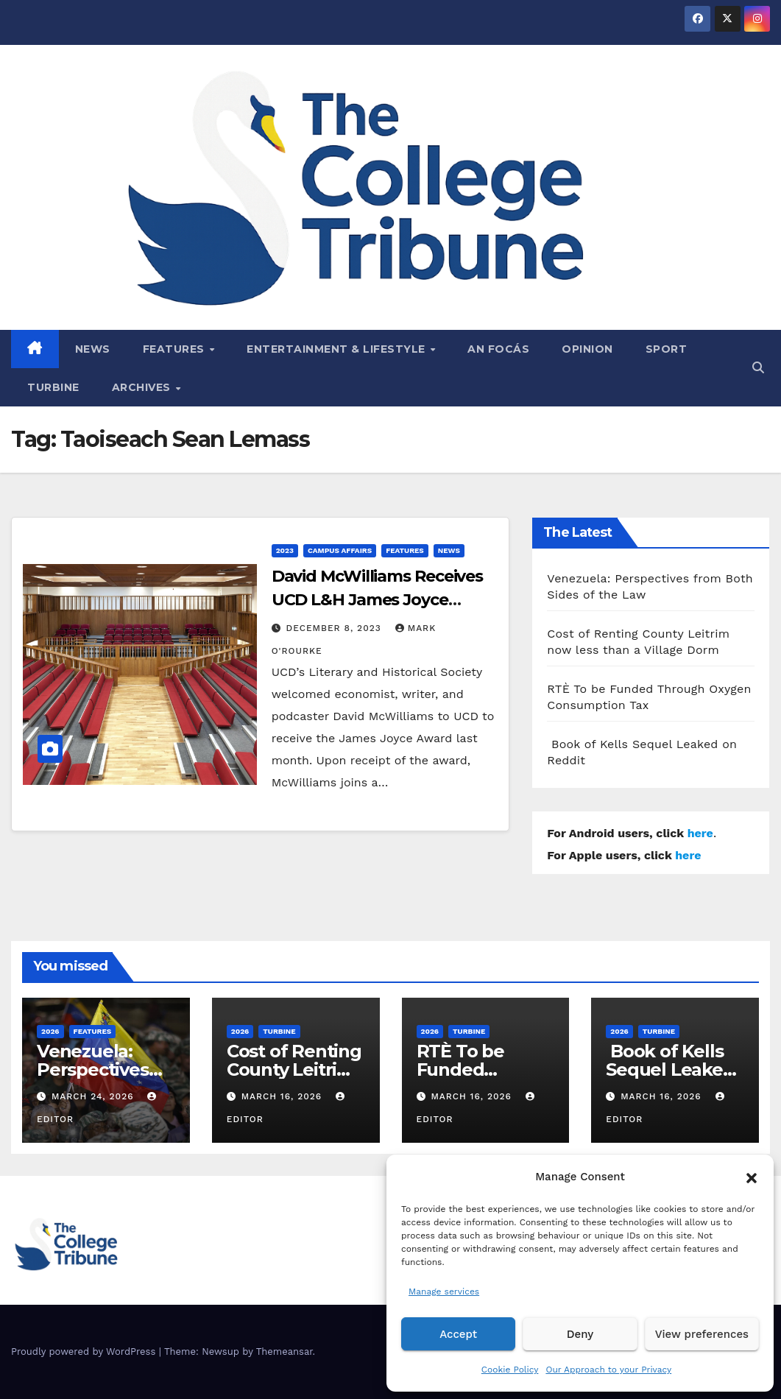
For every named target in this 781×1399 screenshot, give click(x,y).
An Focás (498, 349)
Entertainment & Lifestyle (337, 349)
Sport (667, 349)
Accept (458, 1334)
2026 (50, 1031)
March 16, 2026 (283, 1096)
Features (175, 349)
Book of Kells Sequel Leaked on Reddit (670, 1069)
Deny (580, 1334)
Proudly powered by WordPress (85, 1351)
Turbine (53, 387)
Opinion (587, 349)
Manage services (444, 1291)
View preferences (702, 1334)
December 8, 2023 (335, 628)
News (92, 349)
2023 (285, 550)
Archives (143, 387)
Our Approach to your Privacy (608, 1369)
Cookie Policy (510, 1369)
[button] (751, 1176)
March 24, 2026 (95, 1096)
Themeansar (284, 1351)
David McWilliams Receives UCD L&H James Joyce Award (378, 599)
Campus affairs (340, 550)
